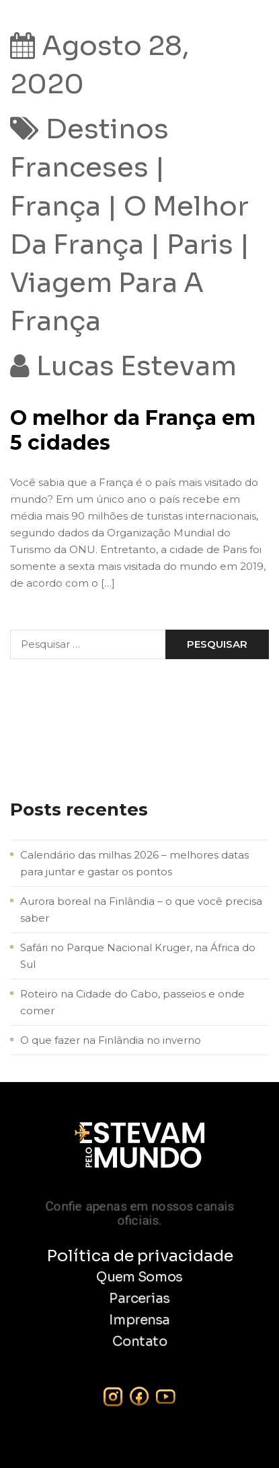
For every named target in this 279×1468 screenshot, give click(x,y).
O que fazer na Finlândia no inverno (110, 1040)
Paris (200, 245)
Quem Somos (139, 1277)
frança (55, 206)
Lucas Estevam (136, 366)
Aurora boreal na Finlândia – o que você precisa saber (141, 909)
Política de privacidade (139, 1256)
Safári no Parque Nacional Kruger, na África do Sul (137, 956)
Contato (139, 1342)
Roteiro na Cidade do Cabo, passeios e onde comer (132, 1002)
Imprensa (139, 1320)
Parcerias (139, 1299)
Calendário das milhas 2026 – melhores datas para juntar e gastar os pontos (134, 863)
